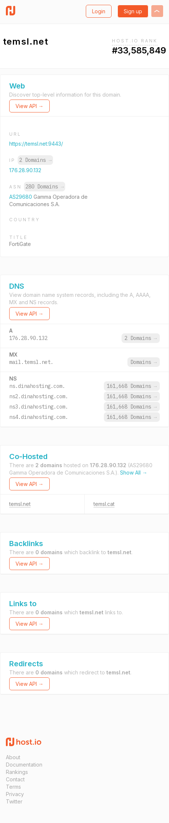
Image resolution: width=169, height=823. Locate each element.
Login (98, 11)
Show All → (133, 472)
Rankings (17, 772)
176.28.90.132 (25, 170)
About (13, 757)
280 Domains (44, 186)
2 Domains (35, 160)
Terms (13, 787)
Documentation (24, 764)
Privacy (15, 794)
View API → (29, 106)
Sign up (133, 11)
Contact (15, 779)
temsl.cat (104, 504)
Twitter (14, 801)
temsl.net (20, 504)
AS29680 (21, 197)
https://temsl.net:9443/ (36, 143)
